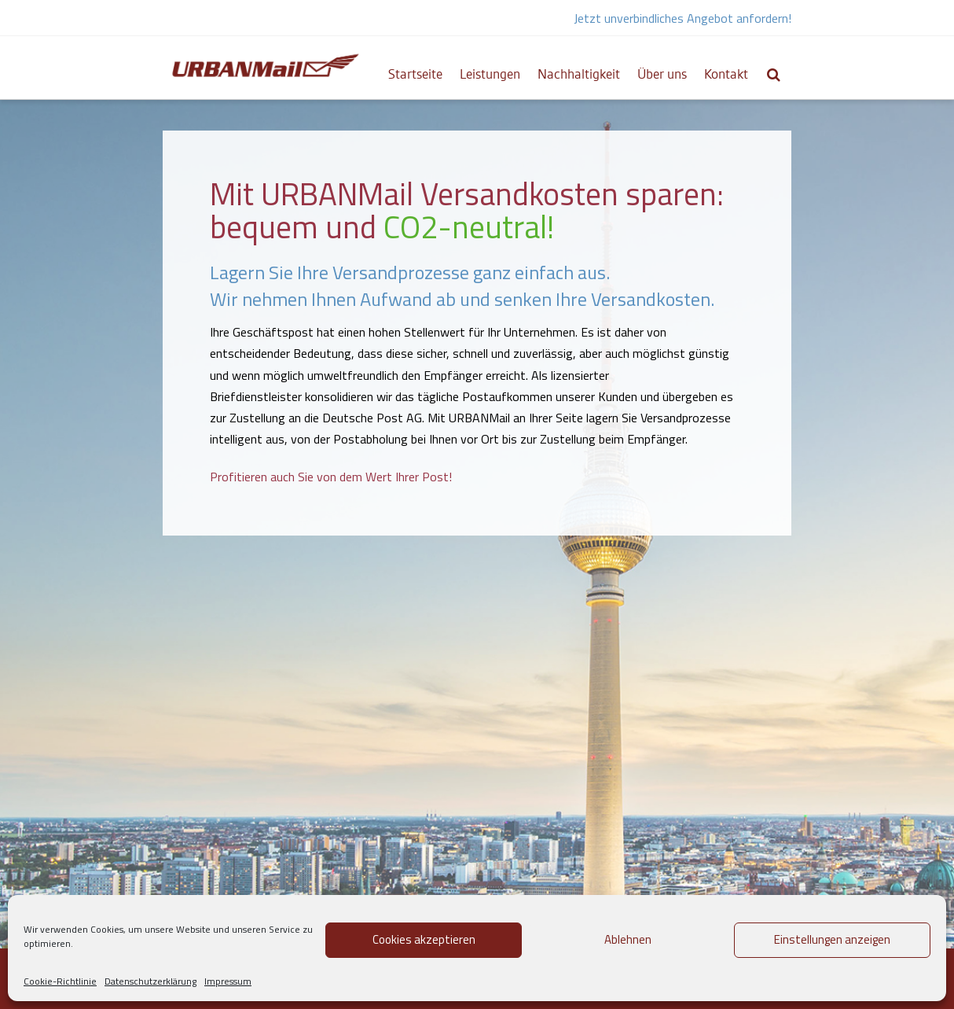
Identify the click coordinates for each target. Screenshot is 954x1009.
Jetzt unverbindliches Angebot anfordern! (682, 18)
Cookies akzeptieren (423, 939)
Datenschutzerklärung (150, 981)
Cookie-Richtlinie (60, 981)
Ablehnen (627, 939)
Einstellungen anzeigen (832, 939)
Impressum (227, 981)
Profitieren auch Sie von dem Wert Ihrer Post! (331, 476)
